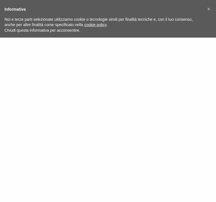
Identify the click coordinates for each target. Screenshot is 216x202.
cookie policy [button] (95, 24)
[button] (208, 8)
